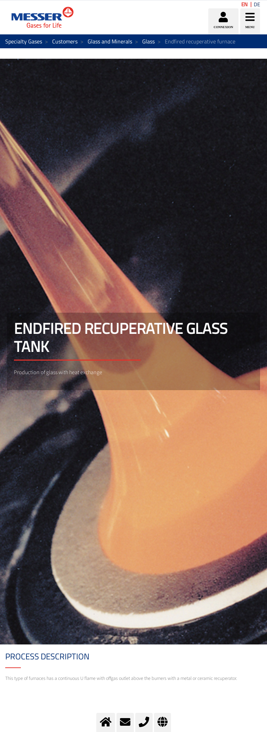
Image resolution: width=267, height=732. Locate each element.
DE (257, 4)
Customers (65, 41)
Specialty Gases (23, 41)
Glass (148, 41)
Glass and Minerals (110, 41)
